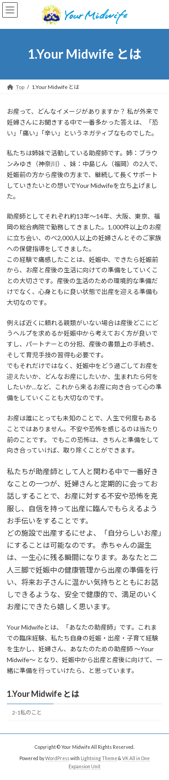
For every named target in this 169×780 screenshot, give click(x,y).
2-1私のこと (27, 712)
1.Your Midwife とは (43, 694)
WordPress (57, 758)
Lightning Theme (99, 758)
